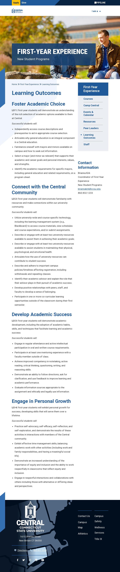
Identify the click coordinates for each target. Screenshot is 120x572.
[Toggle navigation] (106, 10)
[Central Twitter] (23, 560)
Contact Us (84, 516)
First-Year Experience (91, 89)
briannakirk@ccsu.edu (89, 189)
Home (14, 84)
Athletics (83, 534)
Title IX (98, 539)
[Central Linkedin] (36, 560)
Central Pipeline (100, 2)
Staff (86, 144)
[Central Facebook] (17, 560)
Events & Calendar (88, 113)
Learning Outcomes (89, 136)
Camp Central (91, 105)
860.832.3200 (40, 550)
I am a (95, 11)
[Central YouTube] (42, 560)
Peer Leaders (91, 128)
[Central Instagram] (30, 560)
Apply (16, 2)
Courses (88, 98)
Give (24, 2)
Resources (89, 121)
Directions (22, 550)
